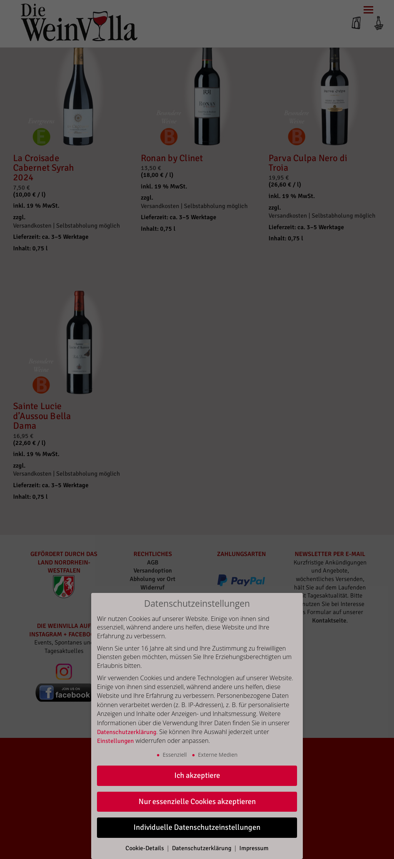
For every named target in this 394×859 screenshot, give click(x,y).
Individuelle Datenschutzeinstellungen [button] (197, 827)
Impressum (254, 848)
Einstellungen (115, 741)
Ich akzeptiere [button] (197, 775)
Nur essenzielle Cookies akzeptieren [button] (197, 801)
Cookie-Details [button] (145, 848)
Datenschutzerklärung (126, 732)
